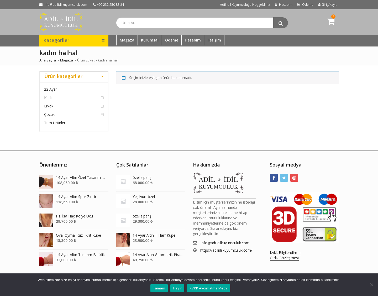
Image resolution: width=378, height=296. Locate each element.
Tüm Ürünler (54, 122)
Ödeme (171, 40)
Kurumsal (150, 40)
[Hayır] (371, 284)
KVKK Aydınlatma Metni (209, 288)
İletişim (214, 40)
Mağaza (127, 40)
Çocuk (49, 114)
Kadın (49, 97)
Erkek (48, 105)
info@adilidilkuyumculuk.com (225, 242)
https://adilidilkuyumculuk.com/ (226, 250)
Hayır (177, 288)
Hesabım (193, 40)
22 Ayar (50, 89)
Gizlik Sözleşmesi (284, 257)
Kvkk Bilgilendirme (285, 252)
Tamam (159, 288)
